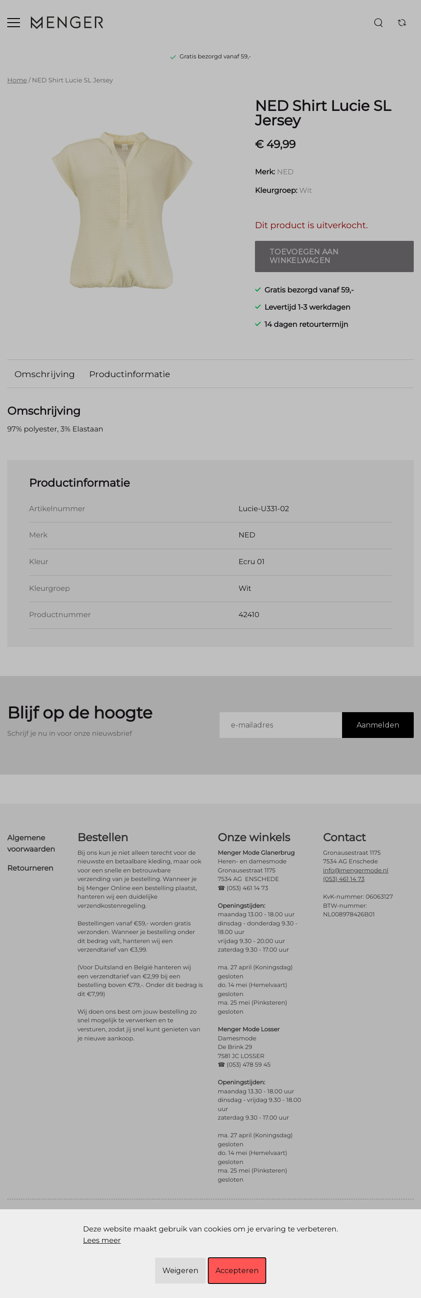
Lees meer (102, 1240)
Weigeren (180, 1270)
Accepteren (237, 1270)
